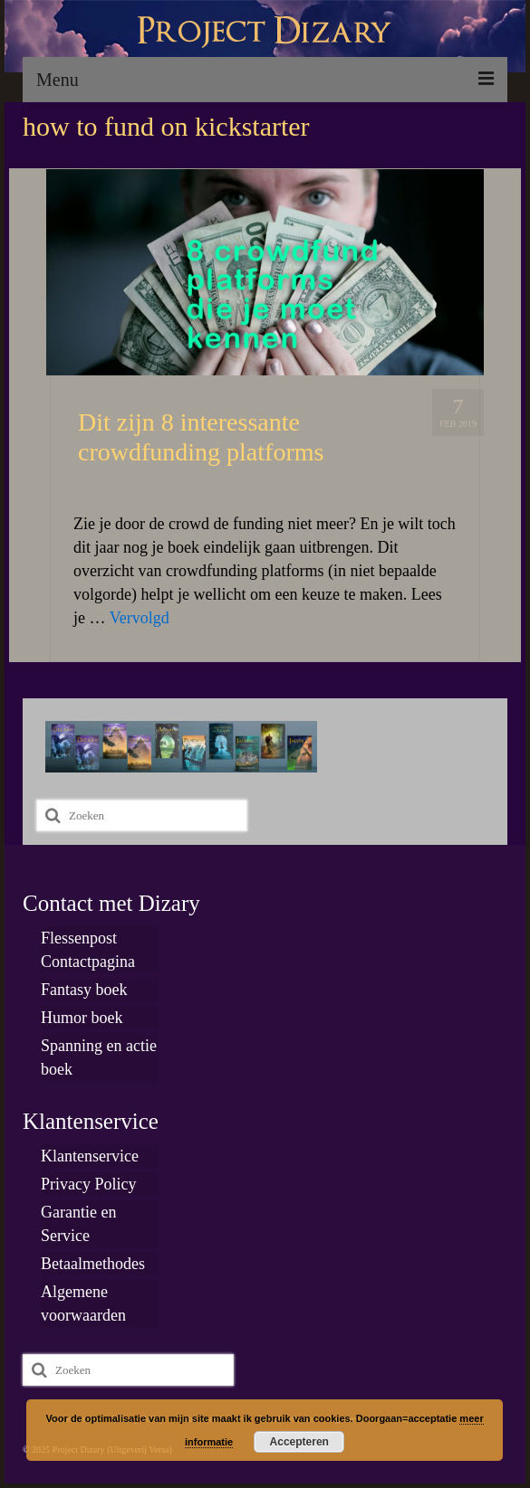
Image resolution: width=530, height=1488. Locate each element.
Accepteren (299, 1442)
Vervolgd (139, 618)
